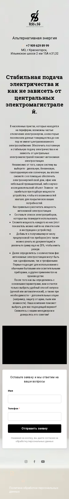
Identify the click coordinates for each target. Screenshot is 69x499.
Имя (10, 390)
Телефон (14, 408)
